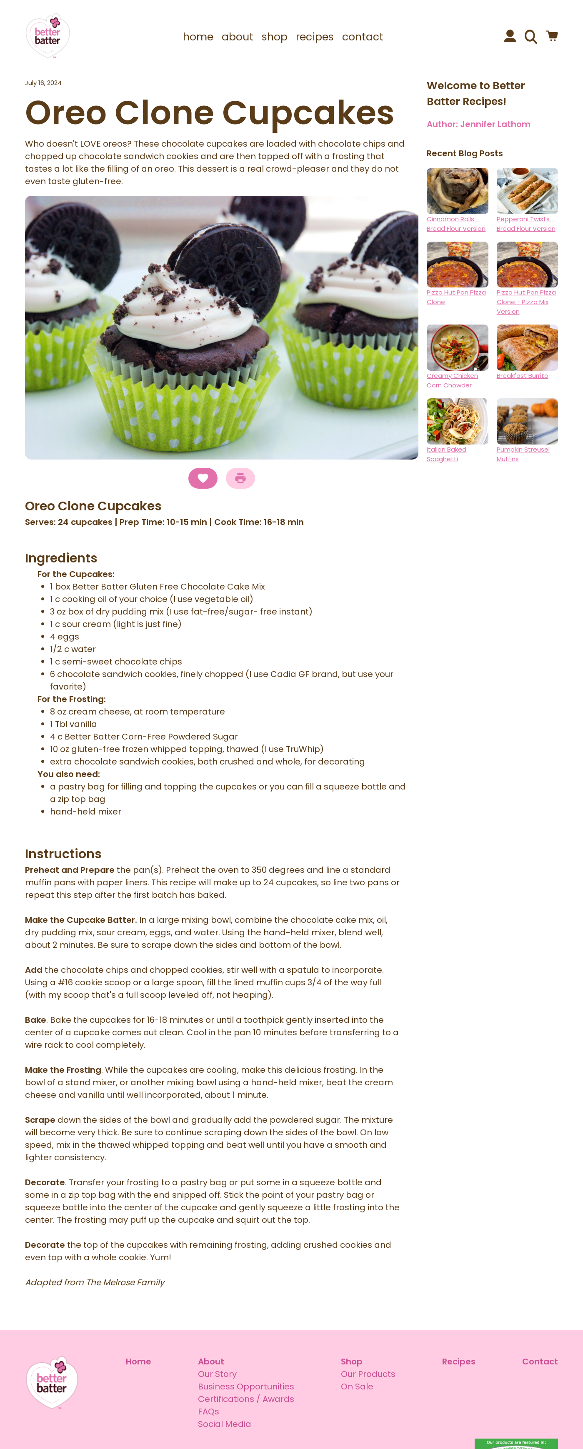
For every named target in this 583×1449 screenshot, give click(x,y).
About (211, 1361)
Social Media (224, 1424)
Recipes (458, 1361)
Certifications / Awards (246, 1399)
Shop (352, 1361)
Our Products (368, 1374)
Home (138, 1361)
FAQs (208, 1411)
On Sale (357, 1386)
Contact (540, 1361)
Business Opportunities (246, 1386)
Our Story (217, 1374)
